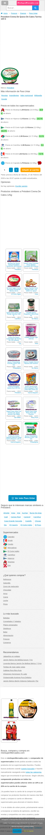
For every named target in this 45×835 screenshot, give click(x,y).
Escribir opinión (21, 186)
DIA (7, 565)
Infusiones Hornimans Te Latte (15, 674)
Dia (5, 525)
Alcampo (9, 562)
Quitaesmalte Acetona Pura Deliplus (17, 677)
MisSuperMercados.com (28, 3)
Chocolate (7, 590)
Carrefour (18, 318)
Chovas (38, 521)
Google (4, 99)
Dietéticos (7, 628)
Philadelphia (17, 368)
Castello (28, 521)
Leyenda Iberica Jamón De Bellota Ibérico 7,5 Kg (22, 663)
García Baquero (33, 392)
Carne (5, 597)
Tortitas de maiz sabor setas (14, 667)
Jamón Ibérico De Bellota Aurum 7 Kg (18, 660)
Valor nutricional (26, 95)
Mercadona (9, 548)
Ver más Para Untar (25, 498)
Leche (5, 601)
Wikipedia (38, 95)
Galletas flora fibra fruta (12, 670)
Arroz (5, 594)
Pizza (5, 604)
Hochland (35, 269)
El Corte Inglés (11, 551)
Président (10, 88)
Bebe (5, 632)
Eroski (8, 540)
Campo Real (16, 517)
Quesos (23, 13)
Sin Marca (35, 318)
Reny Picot (34, 417)
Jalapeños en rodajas (11, 656)
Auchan (25, 513)
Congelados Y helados (12, 621)
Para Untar (33, 13)
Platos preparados (10, 625)
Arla (18, 513)
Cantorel (27, 517)
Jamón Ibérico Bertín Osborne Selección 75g (20, 681)
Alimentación (8, 635)
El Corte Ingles (16, 294)
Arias (36, 294)
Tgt (20, 343)
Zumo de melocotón (11, 586)
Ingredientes (14, 95)
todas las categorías (33, 772)
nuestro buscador (28, 769)
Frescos (14, 13)
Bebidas (6, 618)
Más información (28, 831)
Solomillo (6, 583)
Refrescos (7, 579)
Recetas (4, 95)
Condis (8, 544)
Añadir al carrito (30, 170)
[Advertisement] (22, 43)
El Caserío (13, 525)
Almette (6, 513)
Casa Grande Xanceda (13, 521)
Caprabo (8, 537)
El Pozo (38, 525)
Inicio (4, 13)
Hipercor (8, 558)
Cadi (6, 517)
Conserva (7, 643)
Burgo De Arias (36, 513)
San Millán (17, 417)
